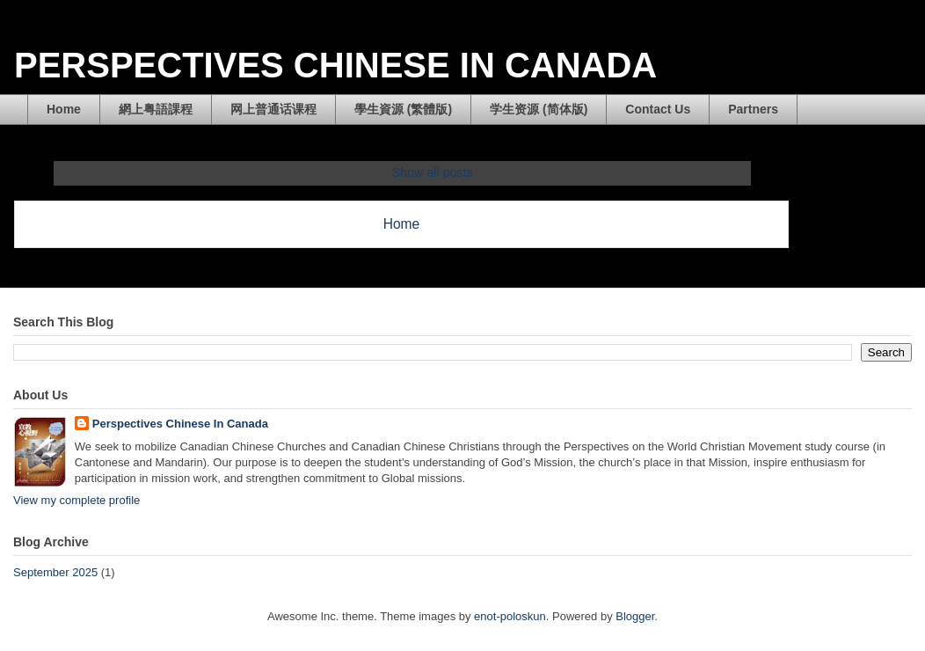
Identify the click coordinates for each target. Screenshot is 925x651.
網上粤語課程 (156, 109)
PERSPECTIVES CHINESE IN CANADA (335, 65)
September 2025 (55, 572)
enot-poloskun (510, 616)
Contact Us (657, 109)
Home (64, 109)
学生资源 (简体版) (538, 109)
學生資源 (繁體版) (403, 109)
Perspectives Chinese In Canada (180, 423)
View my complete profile (76, 500)
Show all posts (431, 172)
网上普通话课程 (273, 109)
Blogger (634, 616)
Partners (753, 109)
